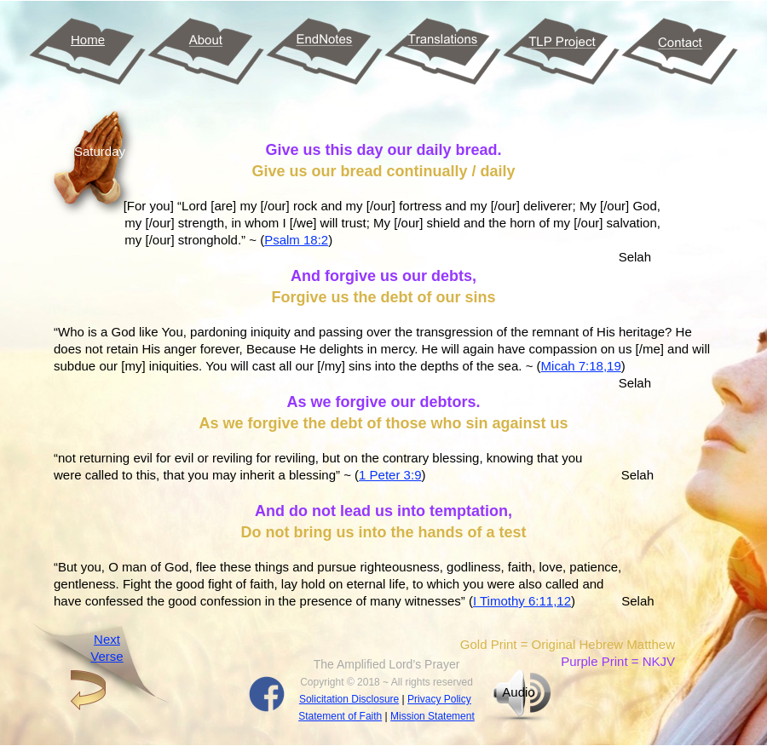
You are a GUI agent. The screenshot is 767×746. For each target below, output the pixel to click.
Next (107, 639)
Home (88, 39)
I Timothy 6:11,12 (522, 601)
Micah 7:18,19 (581, 366)
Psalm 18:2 (296, 239)
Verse (106, 656)
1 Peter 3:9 (390, 475)
